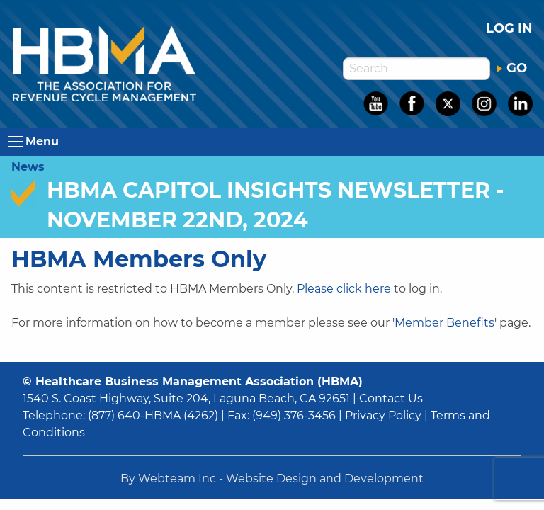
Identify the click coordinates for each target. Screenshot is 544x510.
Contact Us (391, 398)
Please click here (344, 288)
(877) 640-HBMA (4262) (153, 415)
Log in (509, 28)
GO (511, 68)
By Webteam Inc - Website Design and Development (272, 478)
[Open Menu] (15, 141)
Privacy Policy (383, 415)
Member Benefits (444, 322)
